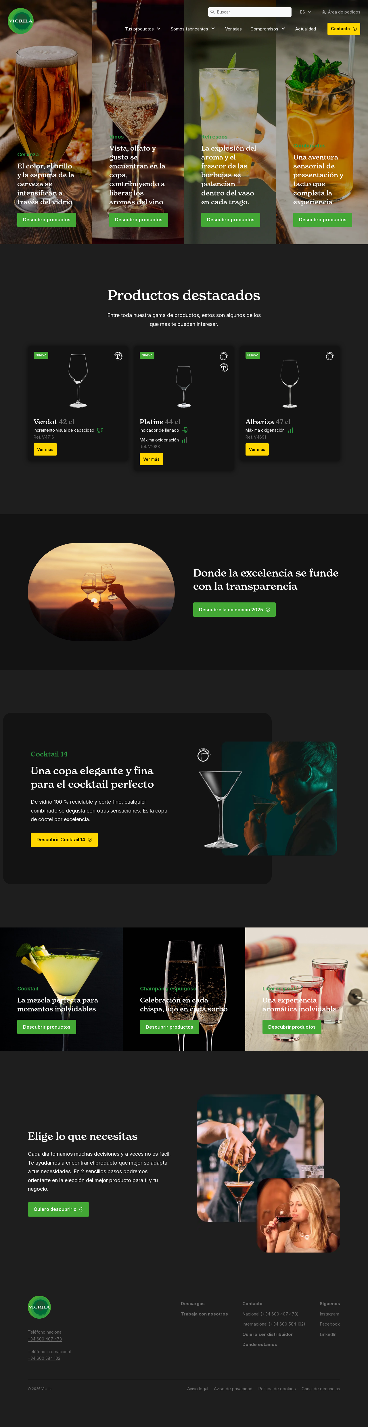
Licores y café (280, 989)
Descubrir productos (46, 219)
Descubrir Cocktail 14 (64, 839)
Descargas (193, 1303)
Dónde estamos (259, 1344)
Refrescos (214, 137)
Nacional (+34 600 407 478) (270, 1314)
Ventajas (233, 29)
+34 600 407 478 (45, 1338)
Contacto (344, 29)
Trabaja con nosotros (204, 1314)
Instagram (329, 1314)
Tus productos (143, 29)
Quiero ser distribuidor (267, 1334)
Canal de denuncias (321, 1388)
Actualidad (305, 29)
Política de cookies (277, 1388)
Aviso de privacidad (233, 1388)
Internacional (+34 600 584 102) (273, 1324)
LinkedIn (328, 1334)
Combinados (309, 146)
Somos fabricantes (193, 29)
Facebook (330, 1324)
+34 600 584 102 (44, 1358)
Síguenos (330, 1303)
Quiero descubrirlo (59, 1209)
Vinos (116, 137)
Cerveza (28, 154)
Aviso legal (197, 1388)
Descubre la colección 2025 (234, 609)
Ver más (45, 449)
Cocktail (27, 989)
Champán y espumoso (168, 989)
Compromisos (268, 29)
